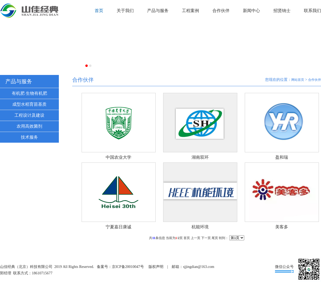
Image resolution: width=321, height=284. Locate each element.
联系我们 (312, 10)
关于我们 (125, 10)
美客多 (281, 227)
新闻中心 (251, 10)
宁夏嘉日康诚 (118, 227)
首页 (99, 10)
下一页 (206, 238)
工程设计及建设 (29, 115)
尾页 (215, 238)
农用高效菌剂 (29, 126)
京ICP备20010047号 (128, 267)
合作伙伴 (221, 10)
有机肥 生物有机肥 (29, 93)
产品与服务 (158, 10)
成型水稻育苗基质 (29, 104)
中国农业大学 (118, 157)
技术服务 (29, 137)
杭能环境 (200, 227)
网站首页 (297, 80)
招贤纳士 (282, 10)
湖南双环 (200, 157)
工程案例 (190, 10)
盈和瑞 (281, 157)
